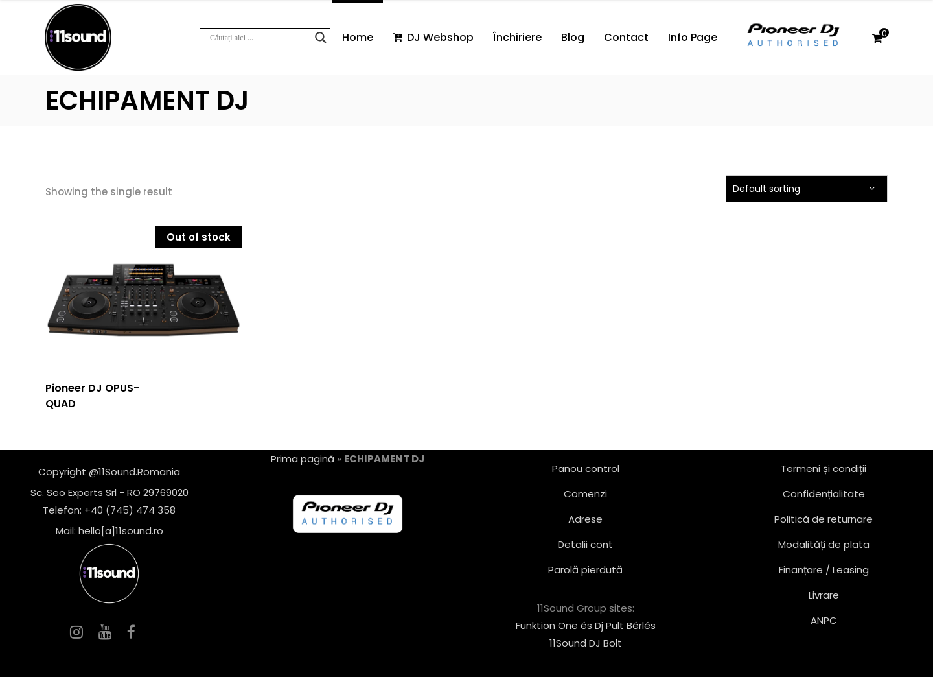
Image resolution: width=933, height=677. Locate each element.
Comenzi (585, 494)
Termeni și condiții (823, 468)
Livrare (824, 595)
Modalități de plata (824, 544)
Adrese (585, 519)
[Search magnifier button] (321, 38)
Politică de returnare (823, 519)
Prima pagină (302, 459)
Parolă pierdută (585, 569)
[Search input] (259, 38)
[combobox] (807, 188)
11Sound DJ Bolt (585, 643)
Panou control (585, 468)
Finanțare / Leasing (824, 569)
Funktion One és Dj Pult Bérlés (586, 625)
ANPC (824, 620)
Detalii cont (585, 544)
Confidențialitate (824, 494)
